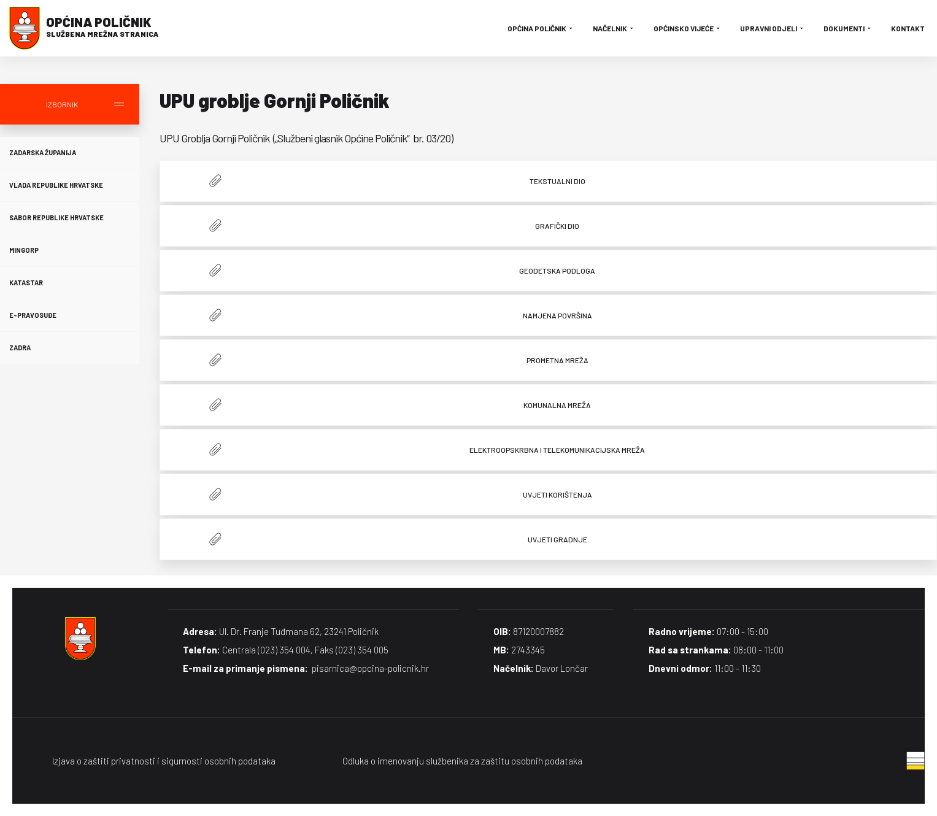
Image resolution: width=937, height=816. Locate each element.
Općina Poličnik (540, 28)
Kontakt (908, 28)
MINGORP (24, 250)
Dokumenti (848, 28)
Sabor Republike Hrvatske (56, 217)
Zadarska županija (42, 152)
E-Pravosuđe (32, 315)
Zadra (20, 348)
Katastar (26, 283)
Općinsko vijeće (688, 28)
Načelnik (614, 28)
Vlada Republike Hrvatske (56, 185)
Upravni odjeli (772, 28)
